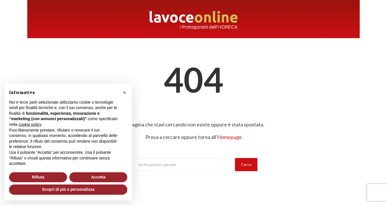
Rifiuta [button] (38, 177)
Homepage (229, 137)
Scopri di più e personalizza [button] (68, 189)
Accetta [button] (98, 177)
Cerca (246, 164)
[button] (124, 92)
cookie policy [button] (29, 124)
